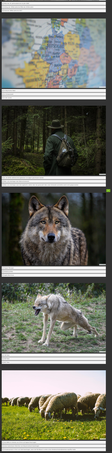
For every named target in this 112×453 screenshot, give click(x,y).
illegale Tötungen (9, 268)
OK (108, 190)
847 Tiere (6, 362)
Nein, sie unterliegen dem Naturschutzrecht (16, 181)
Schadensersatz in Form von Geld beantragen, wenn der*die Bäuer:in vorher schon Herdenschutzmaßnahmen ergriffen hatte (40, 449)
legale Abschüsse (9, 275)
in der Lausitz (8, 97)
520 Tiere (6, 358)
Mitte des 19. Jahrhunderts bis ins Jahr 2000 (16, 3)
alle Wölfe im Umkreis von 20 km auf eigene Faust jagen (20, 442)
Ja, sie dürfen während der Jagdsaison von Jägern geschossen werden (24, 177)
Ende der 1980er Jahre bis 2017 (13, 10)
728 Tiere (6, 355)
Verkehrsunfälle (8, 271)
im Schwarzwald (8, 94)
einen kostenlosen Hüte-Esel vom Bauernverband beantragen (21, 446)
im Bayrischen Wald (9, 90)
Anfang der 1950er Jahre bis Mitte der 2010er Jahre (18, 7)
